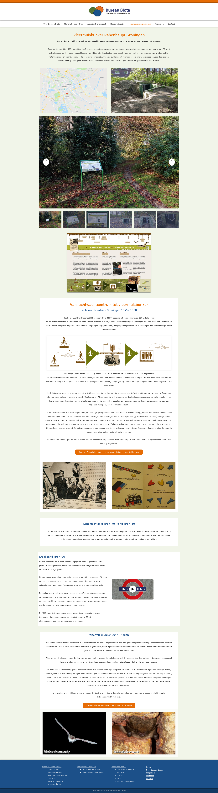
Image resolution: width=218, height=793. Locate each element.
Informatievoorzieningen (140, 23)
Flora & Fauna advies (73, 23)
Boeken (119, 775)
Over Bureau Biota (51, 23)
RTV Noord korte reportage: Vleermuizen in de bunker (109, 705)
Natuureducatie (117, 23)
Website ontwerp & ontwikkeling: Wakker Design (109, 791)
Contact (171, 23)
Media (119, 778)
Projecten (159, 23)
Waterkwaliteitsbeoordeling (92, 772)
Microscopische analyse (91, 769)
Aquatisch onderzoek (96, 23)
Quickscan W (52, 769)
